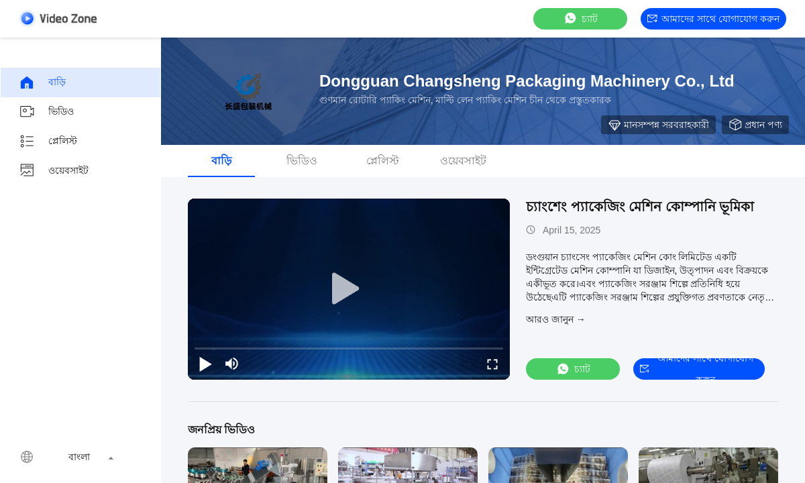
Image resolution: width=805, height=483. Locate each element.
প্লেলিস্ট (48, 141)
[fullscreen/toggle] (492, 364)
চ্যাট (580, 18)
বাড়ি (42, 82)
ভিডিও (46, 112)
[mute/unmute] (232, 364)
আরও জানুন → (556, 319)
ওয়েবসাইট (54, 171)
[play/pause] (205, 364)
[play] (349, 289)
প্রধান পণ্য (755, 124)
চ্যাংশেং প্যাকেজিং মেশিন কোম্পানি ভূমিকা (640, 206)
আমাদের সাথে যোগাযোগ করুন (713, 18)
